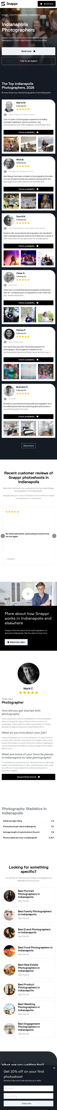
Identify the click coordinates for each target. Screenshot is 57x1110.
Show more (28, 445)
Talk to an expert (28, 61)
